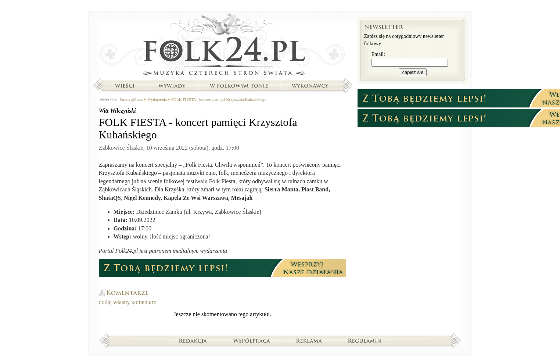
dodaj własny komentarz (127, 302)
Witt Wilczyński (117, 110)
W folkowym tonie (239, 86)
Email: (378, 54)
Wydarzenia (156, 99)
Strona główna (222, 46)
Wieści (124, 86)
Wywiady (172, 86)
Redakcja (193, 340)
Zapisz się (413, 72)
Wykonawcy (311, 86)
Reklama (309, 340)
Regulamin (364, 340)
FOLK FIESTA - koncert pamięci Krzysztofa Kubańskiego (218, 99)
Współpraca (251, 340)
